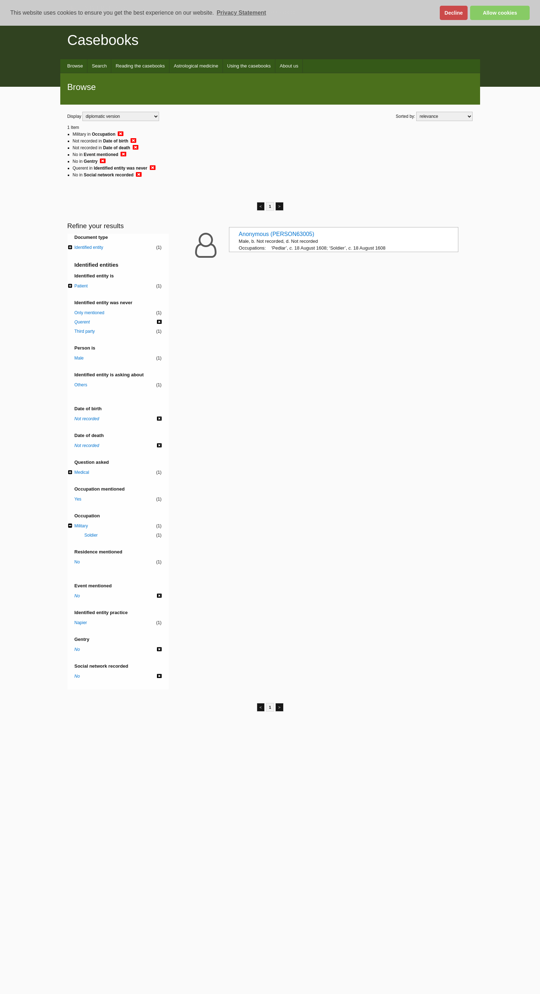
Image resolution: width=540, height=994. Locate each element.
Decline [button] (453, 13)
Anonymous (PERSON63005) (276, 234)
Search (99, 66)
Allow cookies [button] (500, 13)
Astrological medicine (196, 66)
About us (289, 66)
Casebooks (103, 40)
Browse (75, 66)
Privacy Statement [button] (241, 13)
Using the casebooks (249, 66)
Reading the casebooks (140, 66)
